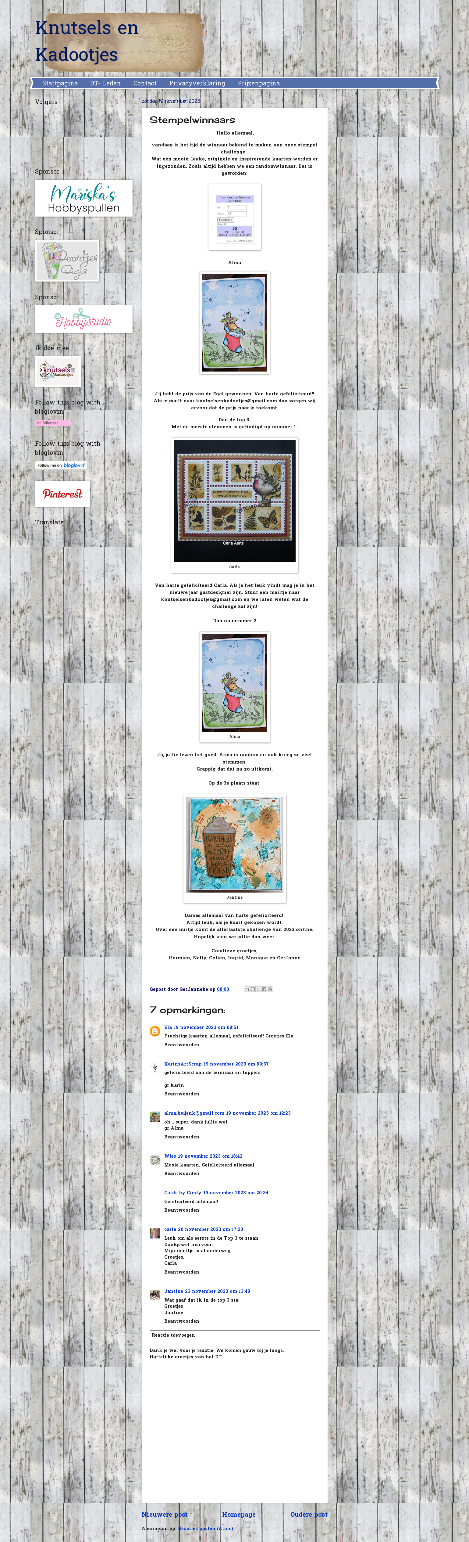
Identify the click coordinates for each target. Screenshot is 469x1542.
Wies (170, 1156)
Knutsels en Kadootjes (87, 43)
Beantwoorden (181, 1045)
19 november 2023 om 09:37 (236, 1064)
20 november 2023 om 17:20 (210, 1230)
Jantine (173, 1292)
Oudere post (309, 1515)
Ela (168, 1028)
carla (170, 1230)
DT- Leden (105, 83)
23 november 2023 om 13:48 (217, 1292)
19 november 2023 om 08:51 (206, 1028)
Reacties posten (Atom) (205, 1529)
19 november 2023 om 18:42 (210, 1156)
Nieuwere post (165, 1515)
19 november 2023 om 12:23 (258, 1113)
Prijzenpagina (259, 83)
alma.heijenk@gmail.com (194, 1113)
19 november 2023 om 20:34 (235, 1193)
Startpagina (60, 83)
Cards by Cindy (182, 1193)
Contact (145, 83)
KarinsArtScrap (183, 1064)
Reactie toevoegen (173, 1335)
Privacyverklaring (197, 83)
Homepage (239, 1515)
